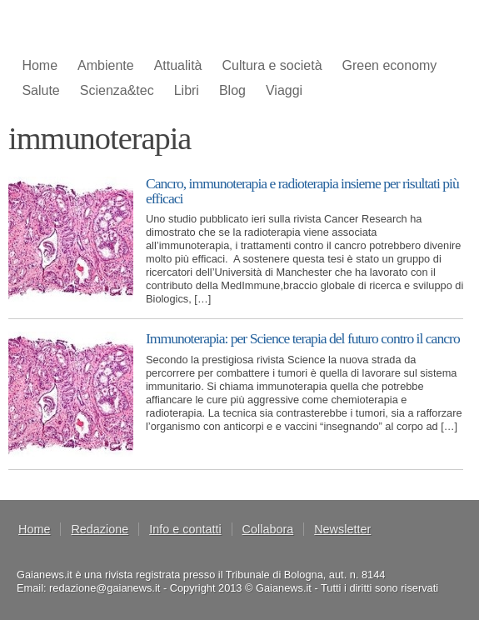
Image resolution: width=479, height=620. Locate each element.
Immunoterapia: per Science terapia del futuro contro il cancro (303, 338)
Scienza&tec (117, 90)
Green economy (389, 65)
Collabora (268, 529)
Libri (186, 90)
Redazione (99, 529)
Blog (232, 90)
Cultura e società (272, 65)
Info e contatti (185, 529)
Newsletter (342, 529)
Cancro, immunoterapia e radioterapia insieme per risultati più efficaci (302, 191)
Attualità (178, 65)
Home (39, 65)
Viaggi (284, 90)
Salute (40, 90)
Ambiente (105, 65)
